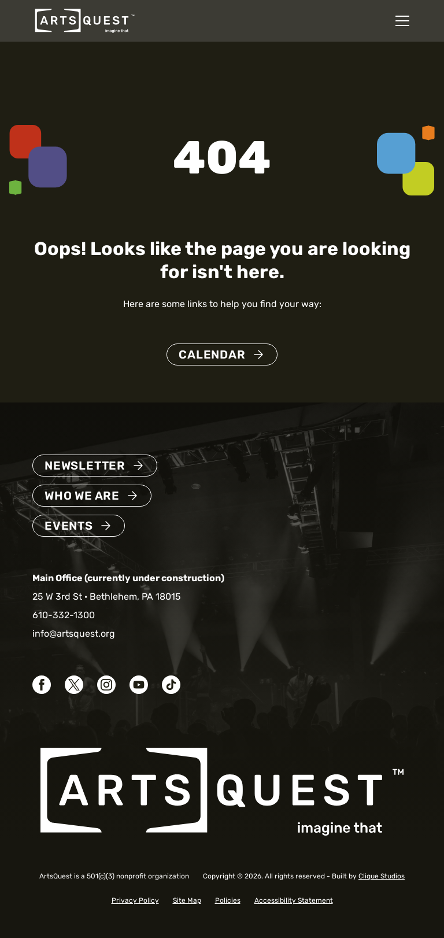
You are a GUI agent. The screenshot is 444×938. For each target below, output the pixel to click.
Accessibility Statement (293, 900)
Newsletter (85, 465)
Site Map (187, 900)
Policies (227, 900)
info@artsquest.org (73, 633)
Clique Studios (381, 876)
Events (69, 526)
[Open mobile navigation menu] (402, 21)
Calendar (212, 354)
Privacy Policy (135, 900)
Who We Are (82, 496)
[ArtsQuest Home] (84, 19)
